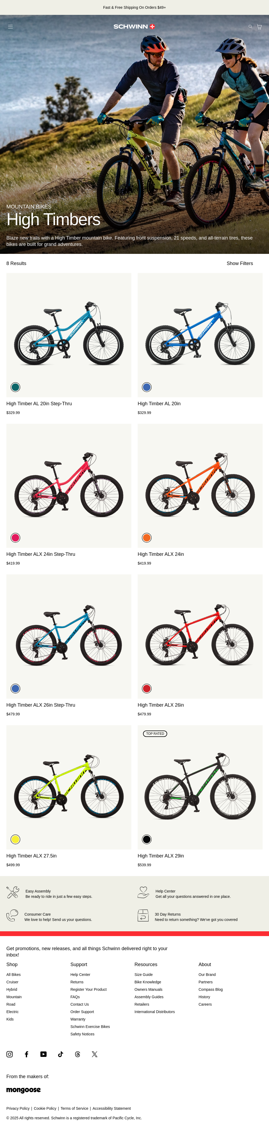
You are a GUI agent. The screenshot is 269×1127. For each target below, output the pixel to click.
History (204, 997)
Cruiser (12, 982)
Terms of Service (74, 1108)
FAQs (75, 997)
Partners (206, 982)
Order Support (82, 1012)
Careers (205, 1004)
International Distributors (154, 1012)
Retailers (141, 1004)
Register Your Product (88, 989)
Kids (10, 1019)
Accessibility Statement (112, 1108)
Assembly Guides (148, 997)
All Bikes (13, 974)
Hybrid (11, 989)
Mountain (14, 997)
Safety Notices (82, 1034)
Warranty (77, 1019)
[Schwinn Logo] (134, 26)
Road (10, 1004)
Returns (76, 982)
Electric (12, 1012)
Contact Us (79, 1004)
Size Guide (143, 974)
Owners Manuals (148, 989)
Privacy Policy (18, 1108)
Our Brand (207, 974)
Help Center (80, 974)
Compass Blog (211, 989)
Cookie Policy (45, 1108)
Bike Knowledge (147, 982)
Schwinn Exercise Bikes (90, 1026)
